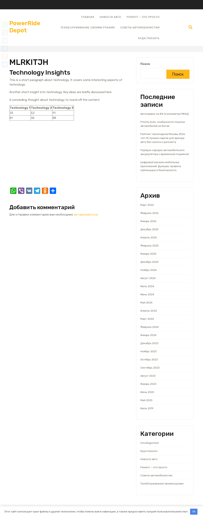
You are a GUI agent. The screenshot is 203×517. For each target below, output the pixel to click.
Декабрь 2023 (149, 343)
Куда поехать (149, 38)
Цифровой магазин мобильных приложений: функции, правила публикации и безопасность (160, 166)
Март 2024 (147, 318)
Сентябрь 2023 (150, 367)
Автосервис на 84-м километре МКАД (164, 113)
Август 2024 (148, 278)
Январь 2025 (148, 253)
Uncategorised (149, 442)
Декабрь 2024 (149, 261)
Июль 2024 (147, 286)
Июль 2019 (146, 408)
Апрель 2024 (148, 310)
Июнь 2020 (147, 392)
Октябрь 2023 (149, 359)
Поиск (145, 64)
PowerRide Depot (24, 27)
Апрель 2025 (148, 237)
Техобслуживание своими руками (87, 27)
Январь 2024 (148, 335)
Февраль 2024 (149, 326)
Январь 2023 (148, 383)
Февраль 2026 (149, 213)
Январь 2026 (148, 221)
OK (193, 511)
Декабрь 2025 (149, 229)
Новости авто (110, 16)
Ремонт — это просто (143, 16)
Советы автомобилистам (140, 27)
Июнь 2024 (147, 294)
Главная (87, 16)
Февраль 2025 (149, 245)
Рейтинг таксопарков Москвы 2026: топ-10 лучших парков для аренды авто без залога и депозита (163, 138)
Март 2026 (147, 204)
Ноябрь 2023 (148, 351)
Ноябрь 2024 (148, 270)
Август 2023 (148, 375)
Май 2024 (146, 302)
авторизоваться (85, 214)
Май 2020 (146, 400)
